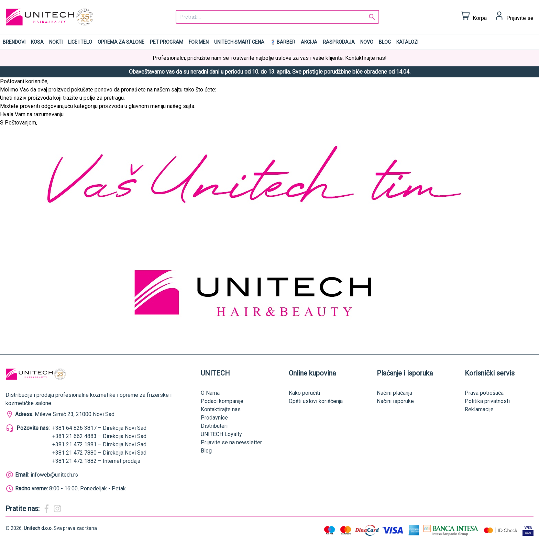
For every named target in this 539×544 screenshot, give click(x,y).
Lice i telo (80, 42)
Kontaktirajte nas (221, 409)
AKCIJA (309, 42)
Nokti (56, 42)
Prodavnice (214, 417)
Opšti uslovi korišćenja (316, 401)
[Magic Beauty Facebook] (46, 508)
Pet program (166, 42)
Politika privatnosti (487, 401)
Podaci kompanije (222, 401)
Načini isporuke (395, 401)
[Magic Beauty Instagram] (57, 508)
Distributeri (214, 426)
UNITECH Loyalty (221, 434)
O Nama (210, 393)
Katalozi (407, 42)
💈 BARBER (282, 42)
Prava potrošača (484, 393)
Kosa (37, 42)
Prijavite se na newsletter (231, 442)
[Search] (372, 16)
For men (199, 42)
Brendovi (14, 42)
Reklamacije (479, 409)
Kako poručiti (304, 393)
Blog (385, 42)
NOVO (366, 42)
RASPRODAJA (339, 42)
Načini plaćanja (394, 393)
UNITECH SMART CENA (239, 42)
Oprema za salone (121, 42)
